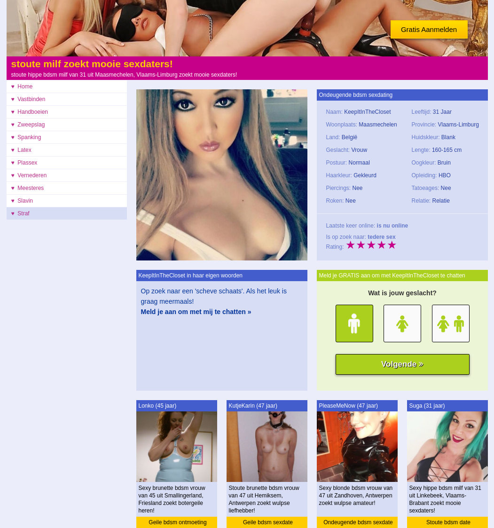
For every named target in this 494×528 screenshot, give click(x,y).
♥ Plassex (24, 162)
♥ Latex (21, 150)
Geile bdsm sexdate (268, 522)
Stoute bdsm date (448, 522)
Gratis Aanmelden (429, 29)
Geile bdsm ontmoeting (177, 522)
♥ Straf (20, 213)
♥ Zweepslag (28, 124)
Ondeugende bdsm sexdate (357, 522)
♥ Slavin (22, 200)
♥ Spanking (26, 137)
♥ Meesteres (27, 188)
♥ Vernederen (29, 175)
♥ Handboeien (29, 112)
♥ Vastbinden (28, 99)
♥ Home (22, 86)
